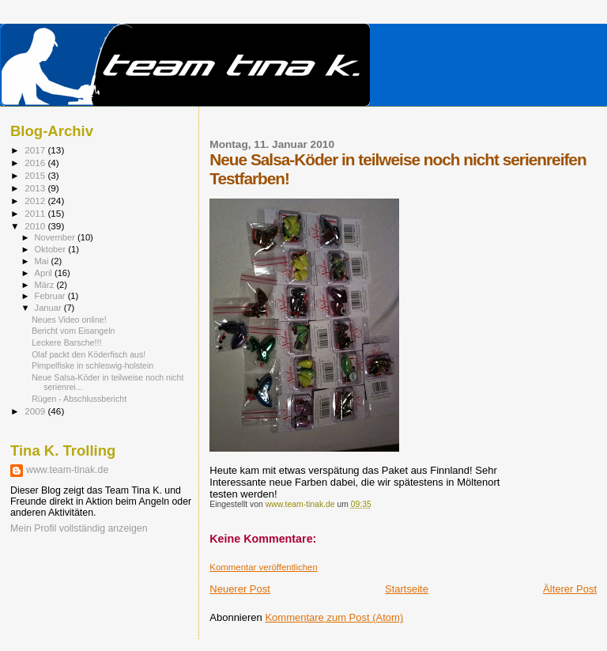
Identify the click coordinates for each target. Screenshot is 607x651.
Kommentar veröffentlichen (263, 567)
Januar (49, 307)
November (56, 237)
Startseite (406, 589)
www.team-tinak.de (67, 469)
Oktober (52, 249)
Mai (43, 261)
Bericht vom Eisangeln (73, 330)
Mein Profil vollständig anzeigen (79, 528)
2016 (36, 162)
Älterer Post (570, 589)
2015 (36, 175)
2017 (36, 150)
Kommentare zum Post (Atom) (334, 617)
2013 (36, 188)
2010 (36, 226)
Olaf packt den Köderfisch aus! (88, 354)
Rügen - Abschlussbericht (79, 398)
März (46, 285)
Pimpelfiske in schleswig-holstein (92, 365)
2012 (36, 200)
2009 (36, 411)
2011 (36, 213)
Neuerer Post (239, 589)
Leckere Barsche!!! (66, 342)
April (45, 273)
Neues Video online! (69, 319)
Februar (51, 296)
